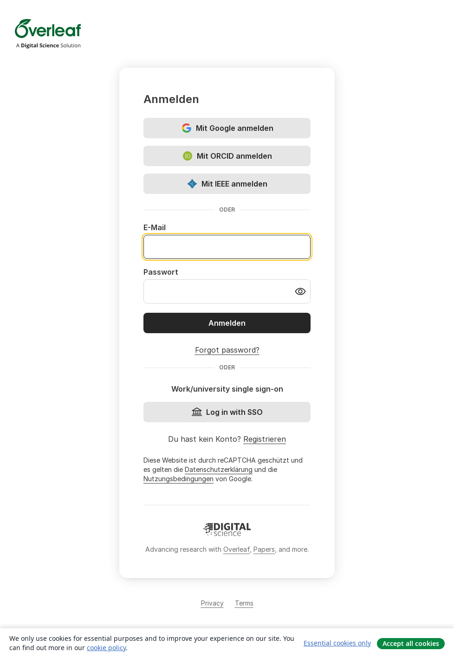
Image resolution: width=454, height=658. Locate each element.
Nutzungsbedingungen (178, 479)
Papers (264, 549)
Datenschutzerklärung (219, 469)
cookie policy (106, 647)
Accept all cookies (411, 643)
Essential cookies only (337, 643)
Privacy (212, 603)
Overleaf (236, 549)
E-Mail (154, 227)
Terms (244, 603)
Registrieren (264, 439)
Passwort (160, 272)
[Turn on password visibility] (300, 291)
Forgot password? (227, 350)
